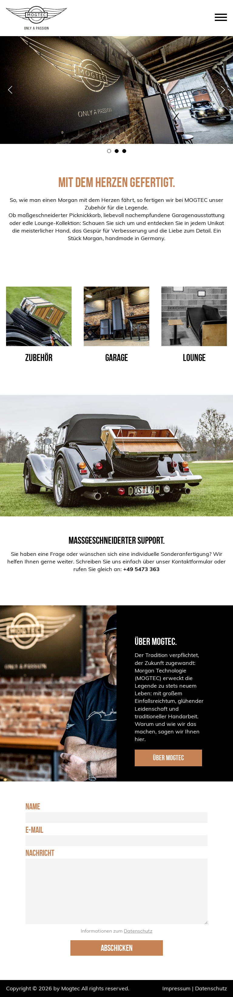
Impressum (176, 988)
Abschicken (117, 948)
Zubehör (38, 357)
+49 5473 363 (141, 569)
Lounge (194, 357)
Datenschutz (138, 931)
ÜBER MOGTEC (168, 758)
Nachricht (39, 853)
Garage (116, 357)
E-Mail (34, 830)
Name (32, 806)
